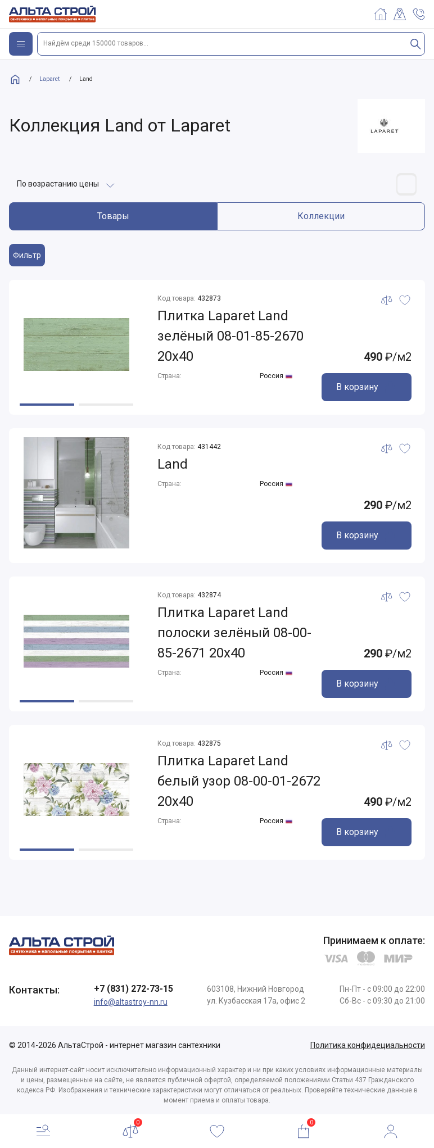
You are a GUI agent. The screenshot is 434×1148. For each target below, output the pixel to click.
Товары (113, 216)
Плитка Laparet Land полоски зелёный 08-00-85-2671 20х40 (234, 633)
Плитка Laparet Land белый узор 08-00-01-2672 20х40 (238, 781)
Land (172, 464)
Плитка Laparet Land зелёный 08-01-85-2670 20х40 (230, 336)
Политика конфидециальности (367, 1045)
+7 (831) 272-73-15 (133, 988)
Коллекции (321, 216)
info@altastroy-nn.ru (131, 1001)
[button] (47, 404)
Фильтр (27, 255)
